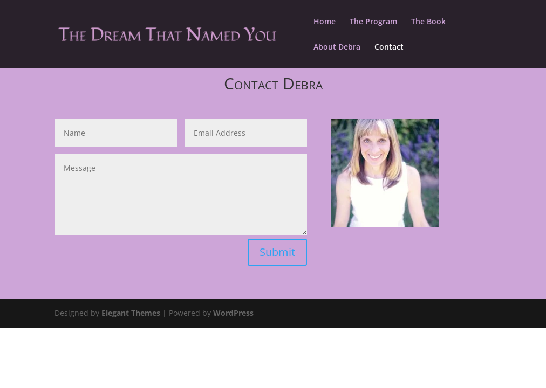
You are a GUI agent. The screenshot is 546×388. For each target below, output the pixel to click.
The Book (428, 22)
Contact (389, 47)
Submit (277, 252)
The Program (373, 22)
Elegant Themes (130, 313)
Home (324, 22)
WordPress (233, 313)
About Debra (336, 47)
